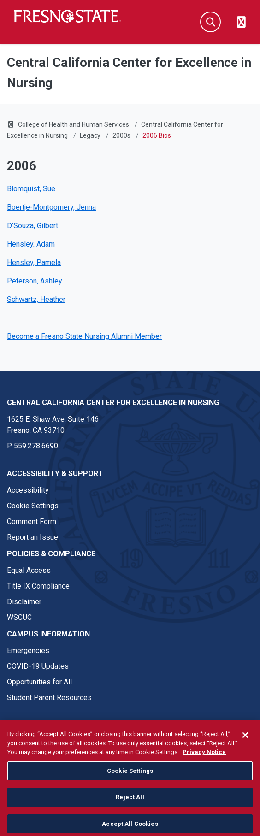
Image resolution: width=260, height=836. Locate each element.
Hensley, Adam (31, 244)
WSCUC (19, 617)
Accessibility (28, 490)
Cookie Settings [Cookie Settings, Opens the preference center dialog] (130, 790)
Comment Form (31, 521)
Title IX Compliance (38, 586)
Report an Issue (32, 537)
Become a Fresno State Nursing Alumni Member (84, 336)
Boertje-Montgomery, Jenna (51, 207)
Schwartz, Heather (36, 299)
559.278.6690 (36, 446)
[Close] (245, 754)
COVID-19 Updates (38, 666)
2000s (121, 135)
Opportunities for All (39, 681)
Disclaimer (24, 601)
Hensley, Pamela (34, 262)
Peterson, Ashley (34, 281)
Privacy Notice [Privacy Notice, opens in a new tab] (204, 771)
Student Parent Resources (49, 697)
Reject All (130, 816)
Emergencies (28, 650)
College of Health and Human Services (73, 124)
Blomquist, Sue (31, 188)
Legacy (90, 135)
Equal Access (29, 570)
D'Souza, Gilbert (32, 225)
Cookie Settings (33, 505)
